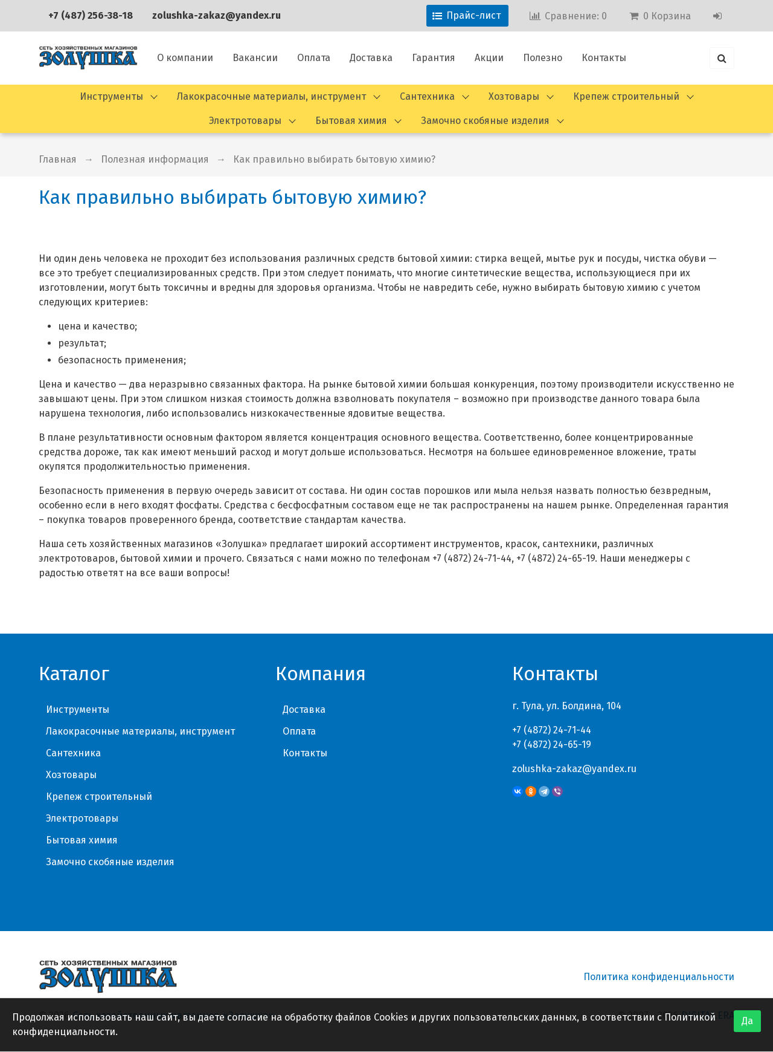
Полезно (542, 57)
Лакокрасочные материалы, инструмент (271, 96)
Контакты (604, 57)
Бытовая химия (351, 120)
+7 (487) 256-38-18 (90, 15)
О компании (185, 57)
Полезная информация (155, 159)
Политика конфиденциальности (658, 976)
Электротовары (245, 120)
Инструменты (111, 96)
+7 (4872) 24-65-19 (551, 744)
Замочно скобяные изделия (485, 120)
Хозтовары (514, 96)
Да (747, 1021)
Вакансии (255, 57)
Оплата (313, 57)
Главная (58, 159)
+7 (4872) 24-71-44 (551, 730)
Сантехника (427, 96)
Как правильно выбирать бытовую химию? (334, 159)
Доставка (371, 57)
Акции (489, 57)
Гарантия (433, 57)
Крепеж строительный (626, 96)
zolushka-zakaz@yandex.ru (216, 15)
